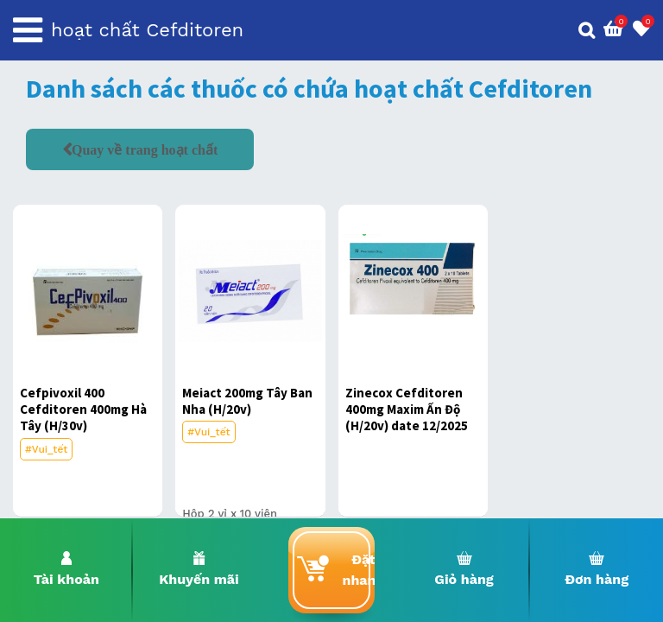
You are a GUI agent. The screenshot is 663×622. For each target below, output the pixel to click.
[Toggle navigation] (27, 30)
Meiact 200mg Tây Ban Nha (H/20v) (247, 400)
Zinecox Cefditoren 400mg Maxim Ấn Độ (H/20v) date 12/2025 (406, 409)
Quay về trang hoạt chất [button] (145, 149)
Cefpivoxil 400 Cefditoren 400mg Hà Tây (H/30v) (83, 409)
